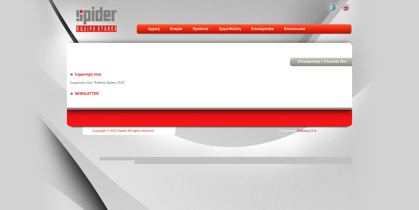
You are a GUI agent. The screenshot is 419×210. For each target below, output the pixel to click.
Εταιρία (176, 29)
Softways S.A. (307, 130)
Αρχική (153, 29)
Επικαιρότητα (262, 29)
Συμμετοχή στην (88, 74)
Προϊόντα (200, 29)
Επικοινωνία (294, 29)
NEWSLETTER (87, 94)
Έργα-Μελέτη (230, 29)
